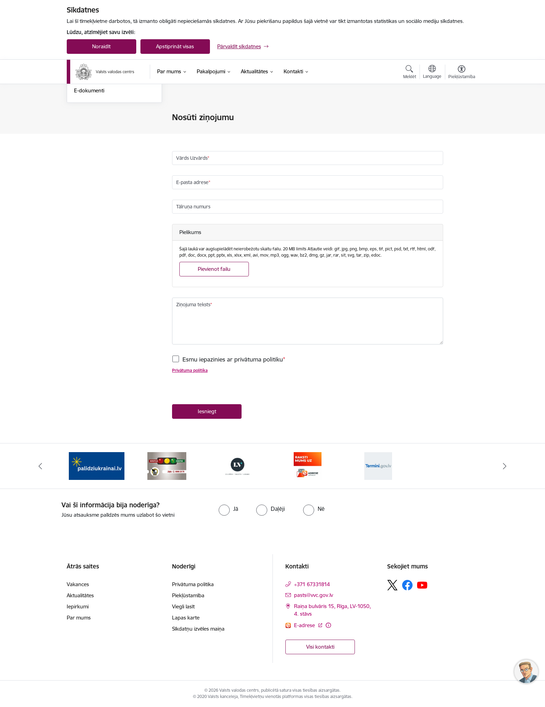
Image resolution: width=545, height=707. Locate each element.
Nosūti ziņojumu (93, 118)
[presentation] (225, 390)
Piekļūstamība (188, 595)
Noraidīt (101, 46)
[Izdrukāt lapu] (461, 114)
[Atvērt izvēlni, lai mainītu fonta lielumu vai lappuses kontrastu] (462, 73)
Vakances (78, 584)
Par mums (79, 617)
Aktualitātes (80, 595)
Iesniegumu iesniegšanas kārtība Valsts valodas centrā (112, 132)
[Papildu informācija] (328, 625)
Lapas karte (186, 617)
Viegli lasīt (183, 606)
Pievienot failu (214, 269)
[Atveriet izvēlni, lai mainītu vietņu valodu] (432, 73)
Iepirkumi (78, 606)
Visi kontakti (320, 646)
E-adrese (305, 625)
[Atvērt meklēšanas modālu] (410, 73)
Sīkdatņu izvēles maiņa (198, 628)
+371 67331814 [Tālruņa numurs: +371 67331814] (312, 584)
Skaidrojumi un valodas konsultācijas (101, 150)
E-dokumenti (89, 165)
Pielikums (190, 232)
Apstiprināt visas (175, 46)
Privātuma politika (190, 370)
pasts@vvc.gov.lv (313, 595)
